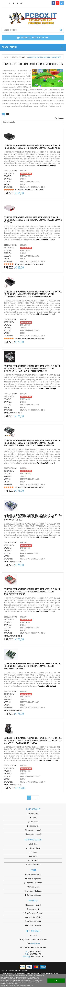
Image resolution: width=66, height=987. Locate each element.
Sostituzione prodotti (33, 834)
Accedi (33, 818)
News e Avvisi (33, 909)
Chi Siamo (33, 856)
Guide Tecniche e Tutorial (33, 913)
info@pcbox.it (35, 943)
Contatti (33, 852)
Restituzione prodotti (33, 830)
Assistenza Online (33, 848)
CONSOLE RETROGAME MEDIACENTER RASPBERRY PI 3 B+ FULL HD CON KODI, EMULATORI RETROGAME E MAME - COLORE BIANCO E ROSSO (33, 220)
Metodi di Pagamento (33, 879)
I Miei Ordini (33, 822)
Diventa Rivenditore (33, 865)
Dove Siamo (33, 860)
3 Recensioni (19, 190)
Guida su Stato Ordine (33, 917)
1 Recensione (19, 338)
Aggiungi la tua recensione (34, 190)
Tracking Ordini (33, 826)
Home (6, 57)
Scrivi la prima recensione (13, 413)
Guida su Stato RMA (33, 921)
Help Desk (33, 844)
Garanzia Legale (33, 887)
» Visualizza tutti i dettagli (46, 165)
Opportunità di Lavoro (33, 925)
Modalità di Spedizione (33, 883)
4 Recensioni (19, 264)
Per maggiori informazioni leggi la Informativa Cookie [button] (17, 985)
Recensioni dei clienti (33, 905)
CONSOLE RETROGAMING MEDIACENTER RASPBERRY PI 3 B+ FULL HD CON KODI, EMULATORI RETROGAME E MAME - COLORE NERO (33, 146)
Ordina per (59, 118)
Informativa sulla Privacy (33, 891)
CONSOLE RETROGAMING (18, 57)
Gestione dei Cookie (33, 895)
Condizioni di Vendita (33, 875)
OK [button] (56, 981)
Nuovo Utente (33, 814)
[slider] (9, 190)
